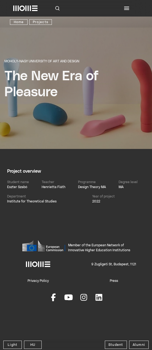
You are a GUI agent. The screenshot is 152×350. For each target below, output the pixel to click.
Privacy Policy (38, 280)
